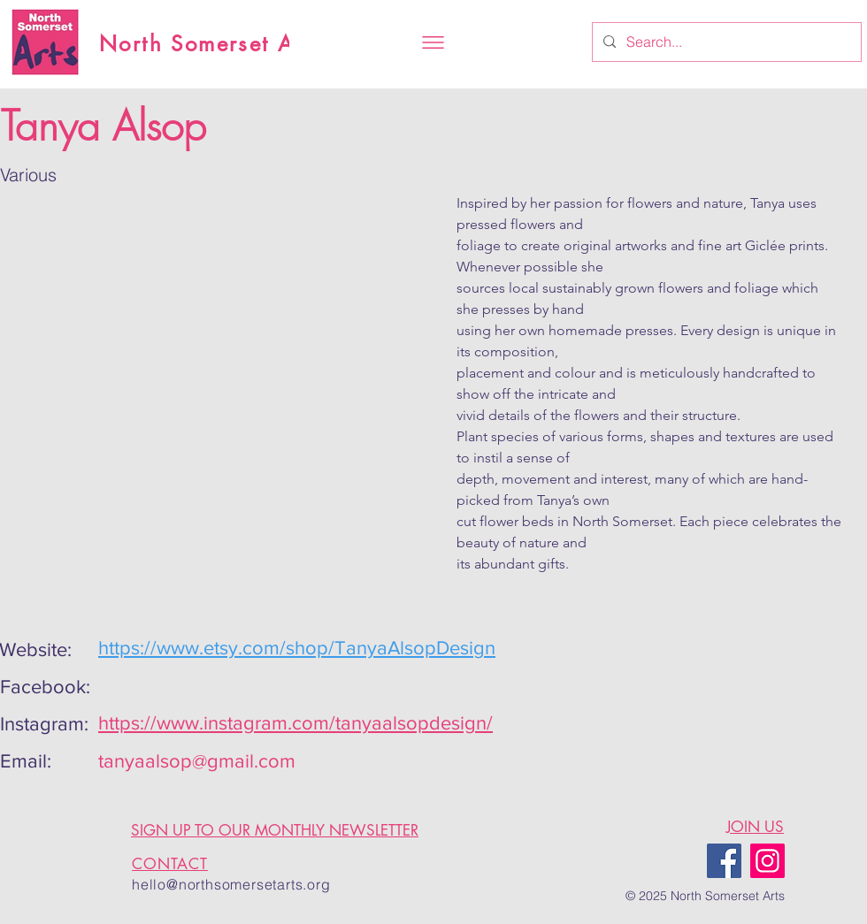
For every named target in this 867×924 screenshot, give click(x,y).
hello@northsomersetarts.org (231, 884)
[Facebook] (724, 861)
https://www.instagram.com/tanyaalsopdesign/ (295, 723)
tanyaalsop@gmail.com (196, 761)
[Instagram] (767, 861)
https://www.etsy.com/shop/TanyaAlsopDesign (296, 648)
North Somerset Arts (211, 43)
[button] (433, 42)
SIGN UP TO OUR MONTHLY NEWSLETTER (274, 830)
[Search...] (725, 42)
